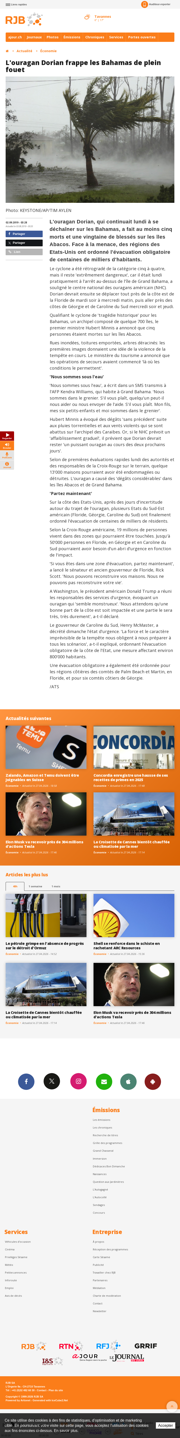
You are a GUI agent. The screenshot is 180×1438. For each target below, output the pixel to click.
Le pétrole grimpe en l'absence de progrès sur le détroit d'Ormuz (45, 945)
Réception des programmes (110, 1249)
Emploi (9, 1287)
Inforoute (11, 1280)
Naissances (99, 1174)
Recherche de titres (105, 1135)
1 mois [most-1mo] (56, 886)
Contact (97, 1303)
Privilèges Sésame (16, 1257)
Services (116, 37)
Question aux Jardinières (108, 1181)
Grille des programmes (107, 1142)
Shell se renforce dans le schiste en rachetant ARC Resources (127, 945)
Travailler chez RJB (104, 1272)
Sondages (99, 1204)
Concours (99, 1212)
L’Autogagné (100, 1189)
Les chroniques (102, 1127)
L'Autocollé (100, 1197)
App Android (153, 1081)
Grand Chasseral (103, 1150)
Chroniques (94, 37)
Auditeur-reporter (155, 4)
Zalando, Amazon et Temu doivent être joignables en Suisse (42, 777)
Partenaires (100, 1280)
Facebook (26, 1081)
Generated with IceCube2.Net (50, 1400)
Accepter (165, 1425)
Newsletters (104, 1081)
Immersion (100, 1158)
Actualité (24, 51)
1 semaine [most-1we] (35, 886)
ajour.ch (15, 37)
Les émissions (101, 1119)
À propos (98, 1241)
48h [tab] (15, 886)
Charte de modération (107, 1295)
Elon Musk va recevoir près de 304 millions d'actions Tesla (44, 844)
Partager (16, 234)
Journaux (34, 37)
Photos (53, 37)
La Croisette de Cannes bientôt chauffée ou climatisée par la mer (132, 844)
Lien (14, 252)
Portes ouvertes (142, 37)
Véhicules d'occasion (18, 1241)
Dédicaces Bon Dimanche (109, 1166)
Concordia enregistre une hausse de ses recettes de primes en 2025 (131, 777)
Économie (48, 51)
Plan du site (56, 1390)
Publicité (98, 1264)
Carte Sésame (101, 1257)
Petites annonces (15, 1272)
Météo (9, 1264)
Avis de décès (13, 1295)
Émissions (72, 37)
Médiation (99, 1287)
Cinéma (10, 1249)
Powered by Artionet (18, 1400)
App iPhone (128, 1081)
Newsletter (99, 1311)
